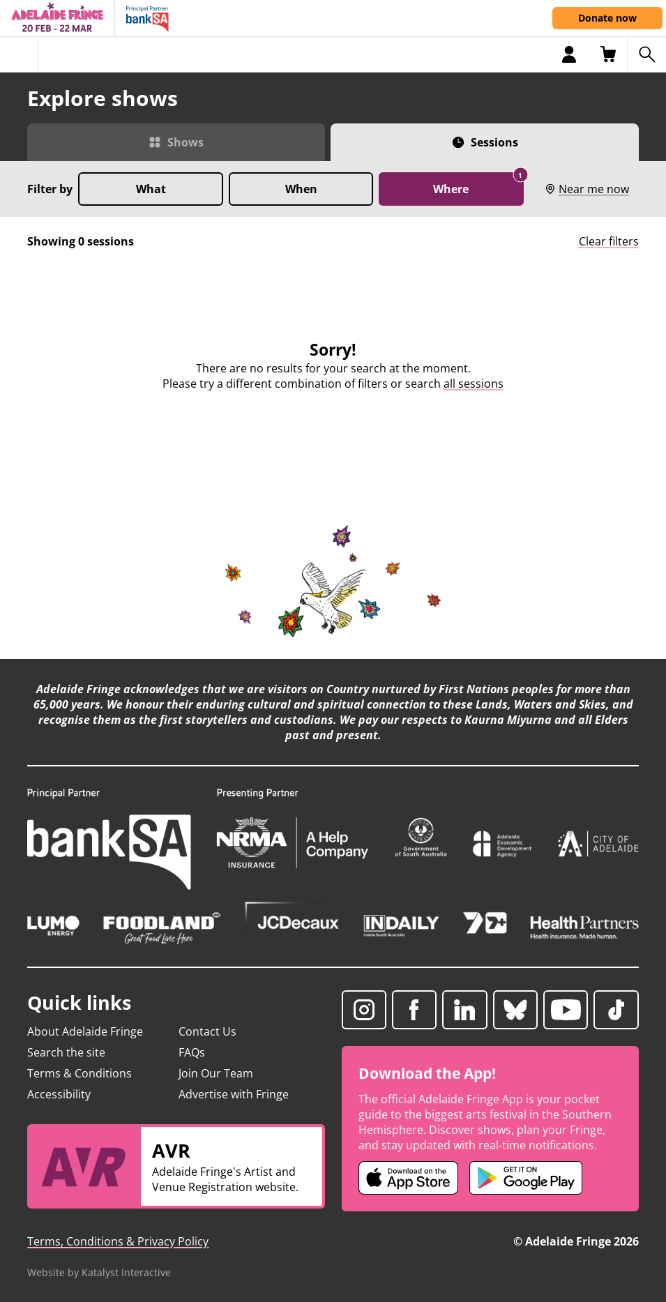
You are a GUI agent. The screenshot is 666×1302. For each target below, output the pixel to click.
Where (478, 184)
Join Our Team (216, 1073)
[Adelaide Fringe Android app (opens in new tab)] (525, 1178)
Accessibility (59, 1094)
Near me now (587, 189)
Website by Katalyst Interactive (99, 1272)
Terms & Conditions (79, 1073)
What (151, 189)
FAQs (192, 1052)
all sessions (474, 383)
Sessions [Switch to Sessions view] (494, 142)
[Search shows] (646, 54)
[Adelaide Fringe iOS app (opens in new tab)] (408, 1178)
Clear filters (609, 241)
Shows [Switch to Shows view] (185, 142)
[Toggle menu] (19, 54)
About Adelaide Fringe (85, 1031)
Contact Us (207, 1031)
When (301, 189)
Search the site (66, 1052)
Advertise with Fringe (234, 1094)
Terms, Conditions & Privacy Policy (118, 1241)
